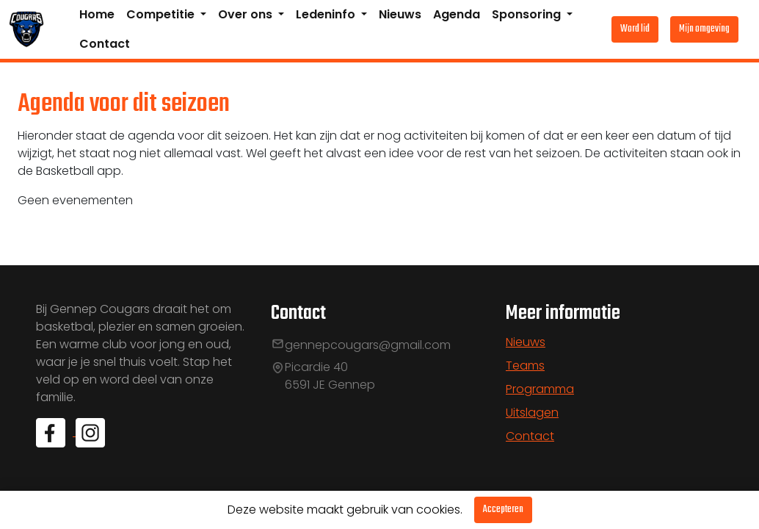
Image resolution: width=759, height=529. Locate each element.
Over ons (246, 14)
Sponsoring (528, 14)
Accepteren (503, 509)
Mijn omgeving (704, 29)
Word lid (635, 29)
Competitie (161, 14)
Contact (104, 43)
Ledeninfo (327, 14)
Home (97, 14)
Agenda (456, 14)
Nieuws (400, 14)
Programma (540, 389)
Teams (525, 365)
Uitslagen (532, 412)
